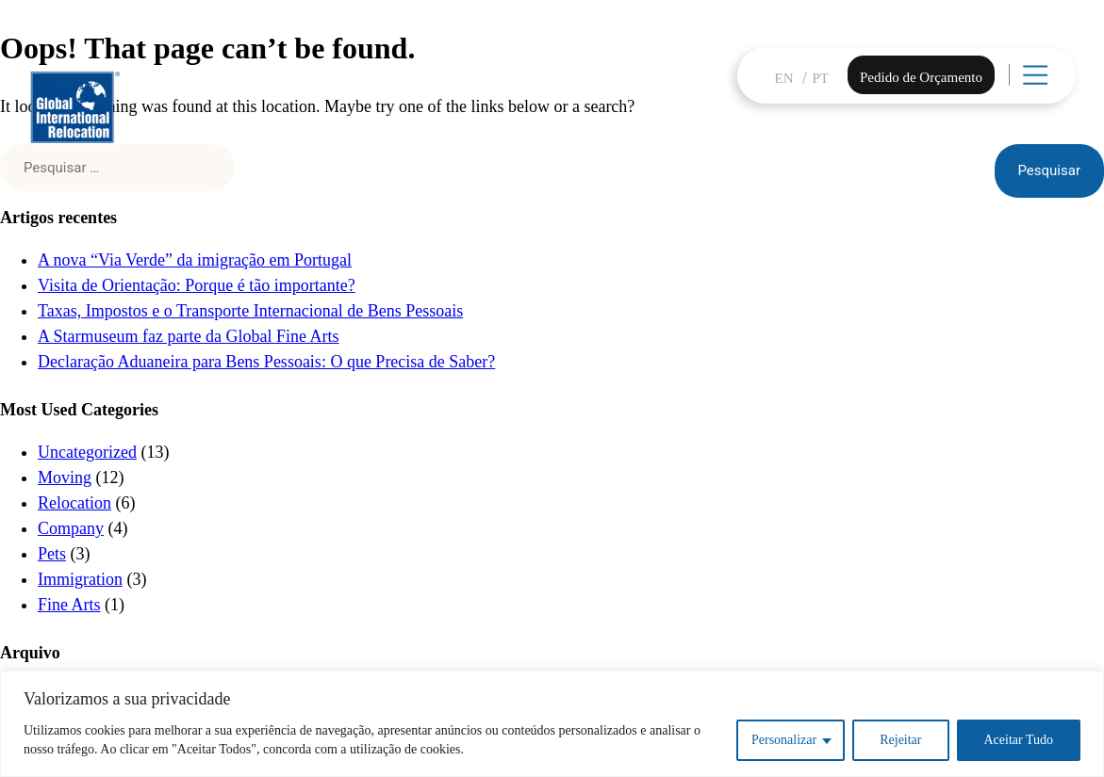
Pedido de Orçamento (921, 77)
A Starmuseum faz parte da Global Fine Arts (188, 336)
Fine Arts (69, 604)
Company (71, 528)
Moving (64, 477)
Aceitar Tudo (1019, 740)
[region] (552, 724)
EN (784, 78)
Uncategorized (87, 452)
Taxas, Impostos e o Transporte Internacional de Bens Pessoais (250, 310)
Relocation (74, 503)
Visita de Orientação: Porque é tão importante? (196, 285)
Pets (52, 553)
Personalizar (783, 740)
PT (821, 78)
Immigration (80, 579)
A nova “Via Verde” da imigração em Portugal (195, 260)
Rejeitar (900, 740)
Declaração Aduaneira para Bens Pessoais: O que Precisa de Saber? (266, 361)
